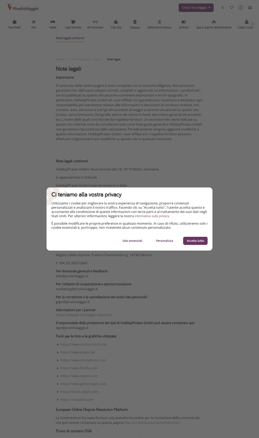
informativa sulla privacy (152, 216)
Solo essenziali (132, 241)
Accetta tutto (195, 241)
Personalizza (164, 241)
